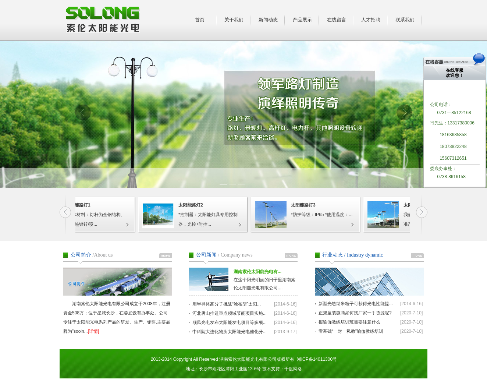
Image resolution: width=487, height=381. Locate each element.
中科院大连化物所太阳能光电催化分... (229, 331)
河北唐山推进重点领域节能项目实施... (229, 313)
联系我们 (405, 19)
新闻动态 (268, 19)
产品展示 (302, 19)
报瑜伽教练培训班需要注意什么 (349, 322)
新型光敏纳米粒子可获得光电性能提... (356, 303)
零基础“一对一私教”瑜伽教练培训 (351, 331)
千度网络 (293, 368)
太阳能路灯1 (79, 205)
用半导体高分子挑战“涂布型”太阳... (226, 304)
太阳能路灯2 (192, 205)
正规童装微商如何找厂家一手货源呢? (355, 312)
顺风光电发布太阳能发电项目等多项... (229, 322)
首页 (200, 19)
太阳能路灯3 (304, 205)
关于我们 (234, 19)
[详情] (93, 331)
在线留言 (336, 19)
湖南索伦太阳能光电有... (257, 271)
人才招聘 (370, 19)
